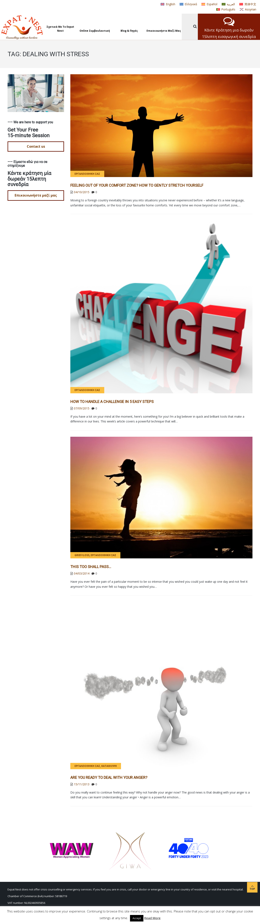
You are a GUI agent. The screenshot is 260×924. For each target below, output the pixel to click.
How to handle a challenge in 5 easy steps (112, 401)
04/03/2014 (81, 573)
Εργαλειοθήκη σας (87, 174)
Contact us (36, 146)
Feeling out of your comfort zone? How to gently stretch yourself (136, 185)
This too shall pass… (90, 566)
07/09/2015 (81, 408)
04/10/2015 (81, 192)
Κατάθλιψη (109, 766)
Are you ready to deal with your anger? (108, 777)
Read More (152, 918)
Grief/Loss (82, 555)
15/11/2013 (81, 784)
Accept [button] (137, 918)
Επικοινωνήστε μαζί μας (36, 195)
